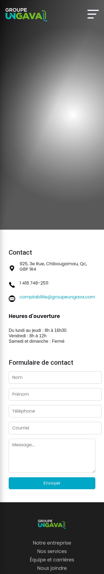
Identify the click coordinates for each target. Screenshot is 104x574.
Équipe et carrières (52, 563)
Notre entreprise (52, 546)
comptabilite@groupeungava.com (57, 297)
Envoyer (52, 483)
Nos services (52, 554)
